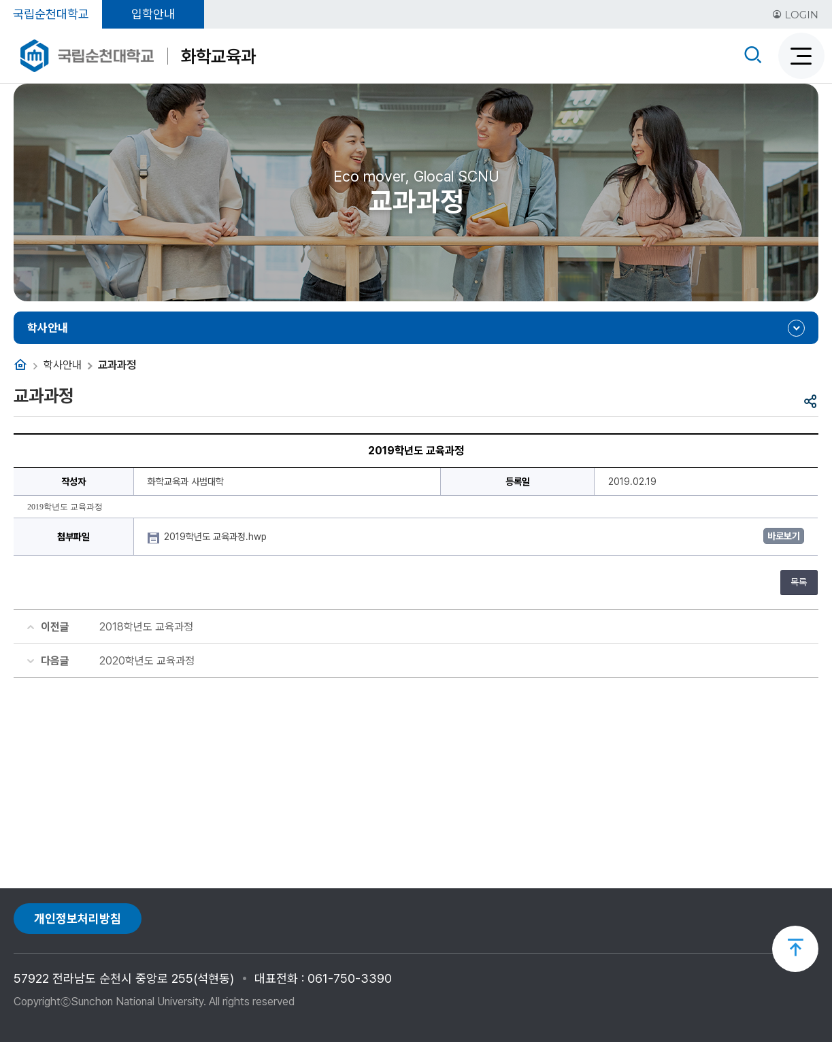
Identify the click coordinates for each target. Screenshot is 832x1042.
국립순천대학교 (51, 14)
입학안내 (153, 14)
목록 (799, 582)
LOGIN (795, 14)
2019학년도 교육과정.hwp (216, 536)
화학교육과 (218, 56)
